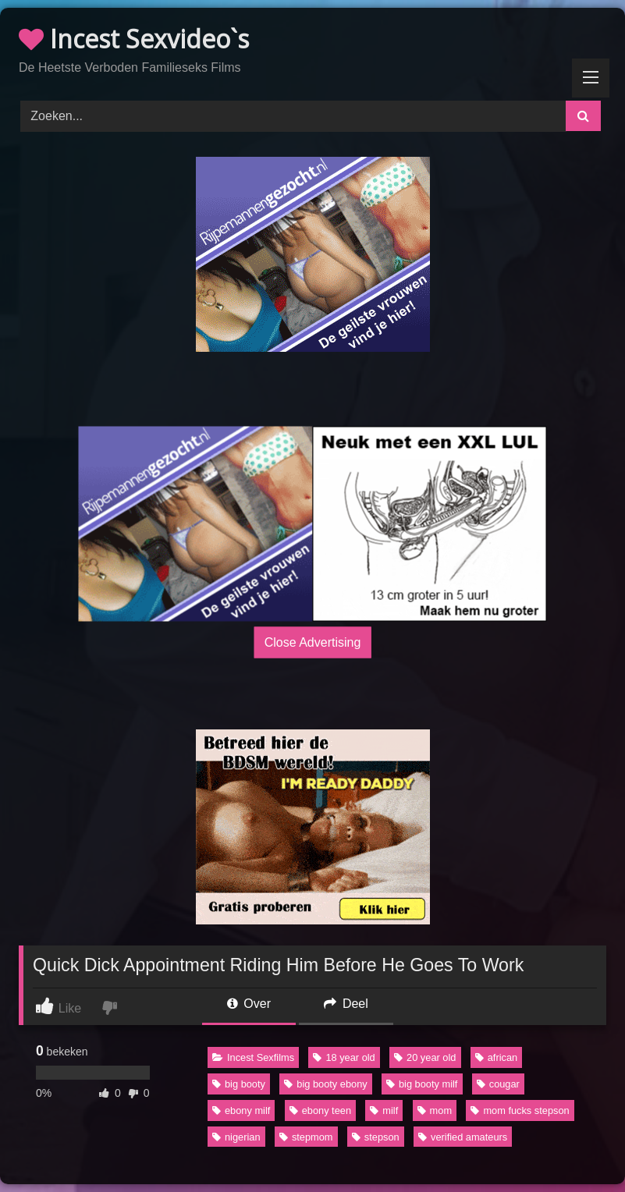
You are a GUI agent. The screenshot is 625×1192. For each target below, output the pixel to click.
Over (249, 1003)
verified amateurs (462, 1137)
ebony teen (320, 1110)
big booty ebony (325, 1084)
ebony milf (241, 1110)
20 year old (425, 1057)
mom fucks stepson (520, 1110)
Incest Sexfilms (253, 1057)
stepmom (306, 1137)
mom (434, 1110)
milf (384, 1110)
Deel (346, 1003)
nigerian (236, 1137)
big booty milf (421, 1084)
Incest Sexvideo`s (134, 38)
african (496, 1057)
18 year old (344, 1057)
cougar (498, 1084)
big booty (238, 1084)
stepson (376, 1137)
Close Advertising (313, 642)
